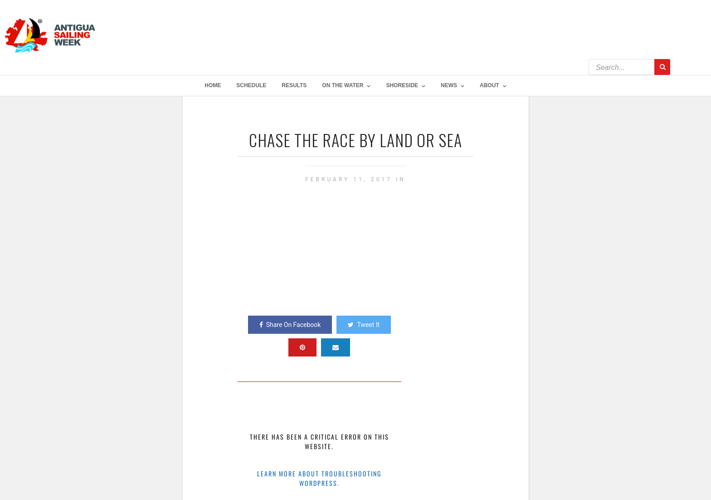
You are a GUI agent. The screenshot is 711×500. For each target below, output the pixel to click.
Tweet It (364, 324)
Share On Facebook (290, 324)
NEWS (449, 85)
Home (213, 85)
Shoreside (402, 85)
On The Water (342, 85)
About (489, 85)
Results (294, 85)
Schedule (251, 85)
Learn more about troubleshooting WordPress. (319, 478)
